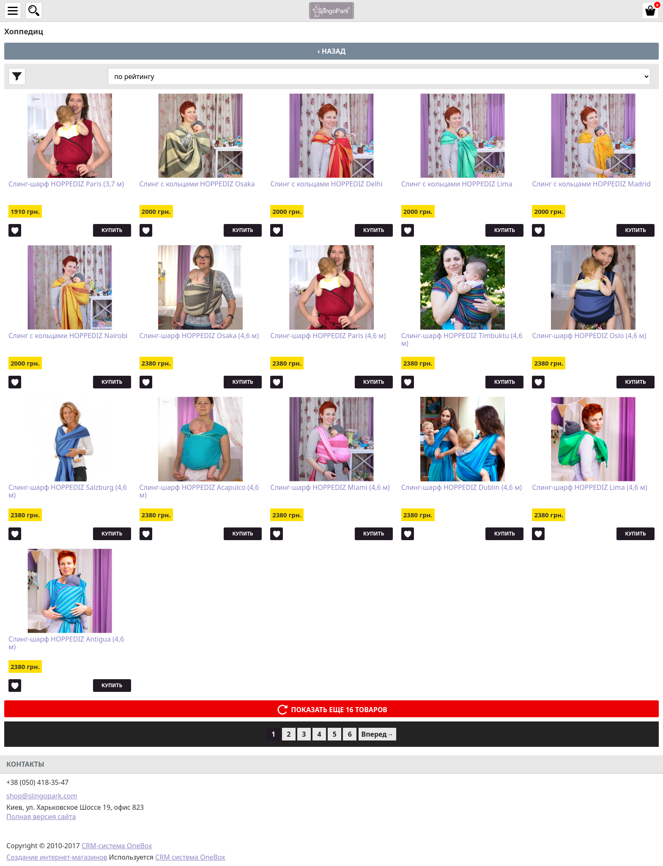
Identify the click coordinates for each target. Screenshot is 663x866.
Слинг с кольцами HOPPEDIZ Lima (456, 184)
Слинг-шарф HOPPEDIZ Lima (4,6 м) (589, 488)
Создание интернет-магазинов (56, 857)
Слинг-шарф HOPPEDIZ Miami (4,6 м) (330, 488)
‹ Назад (331, 51)
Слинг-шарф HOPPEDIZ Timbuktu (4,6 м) (462, 340)
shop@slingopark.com (41, 795)
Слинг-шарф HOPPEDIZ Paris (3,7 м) (66, 184)
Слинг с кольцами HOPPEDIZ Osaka (197, 184)
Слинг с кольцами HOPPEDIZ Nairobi (68, 336)
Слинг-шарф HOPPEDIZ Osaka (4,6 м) (199, 336)
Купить (111, 230)
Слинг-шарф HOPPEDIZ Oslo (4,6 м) (589, 336)
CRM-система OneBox (117, 845)
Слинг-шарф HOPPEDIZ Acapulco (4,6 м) (199, 492)
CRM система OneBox (190, 857)
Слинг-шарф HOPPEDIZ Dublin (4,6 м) (461, 488)
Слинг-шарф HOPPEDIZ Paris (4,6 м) (328, 336)
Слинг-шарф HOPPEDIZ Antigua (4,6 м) (66, 643)
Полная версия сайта (41, 816)
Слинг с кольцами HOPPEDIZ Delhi (326, 184)
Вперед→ (378, 734)
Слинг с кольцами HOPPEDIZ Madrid (591, 184)
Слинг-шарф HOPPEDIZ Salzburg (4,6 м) (67, 492)
